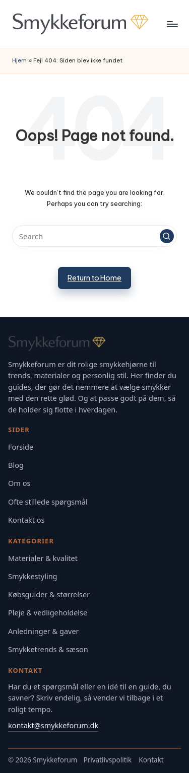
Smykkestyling (32, 576)
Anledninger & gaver (43, 631)
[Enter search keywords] (94, 236)
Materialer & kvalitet (43, 558)
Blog (16, 465)
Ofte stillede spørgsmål (48, 502)
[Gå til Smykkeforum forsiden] (94, 343)
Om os (19, 483)
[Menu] (172, 24)
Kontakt (151, 759)
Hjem (19, 60)
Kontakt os (26, 520)
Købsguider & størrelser (49, 594)
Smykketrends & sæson (48, 649)
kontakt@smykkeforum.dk (53, 725)
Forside (20, 447)
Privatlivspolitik (107, 759)
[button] (167, 236)
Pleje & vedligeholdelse (47, 612)
